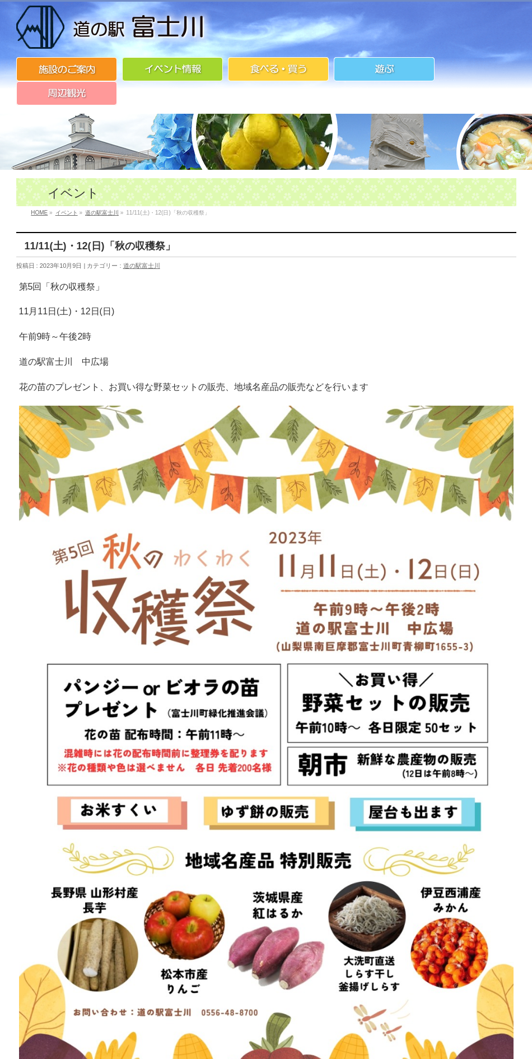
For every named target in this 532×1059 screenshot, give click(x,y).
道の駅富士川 (141, 265)
